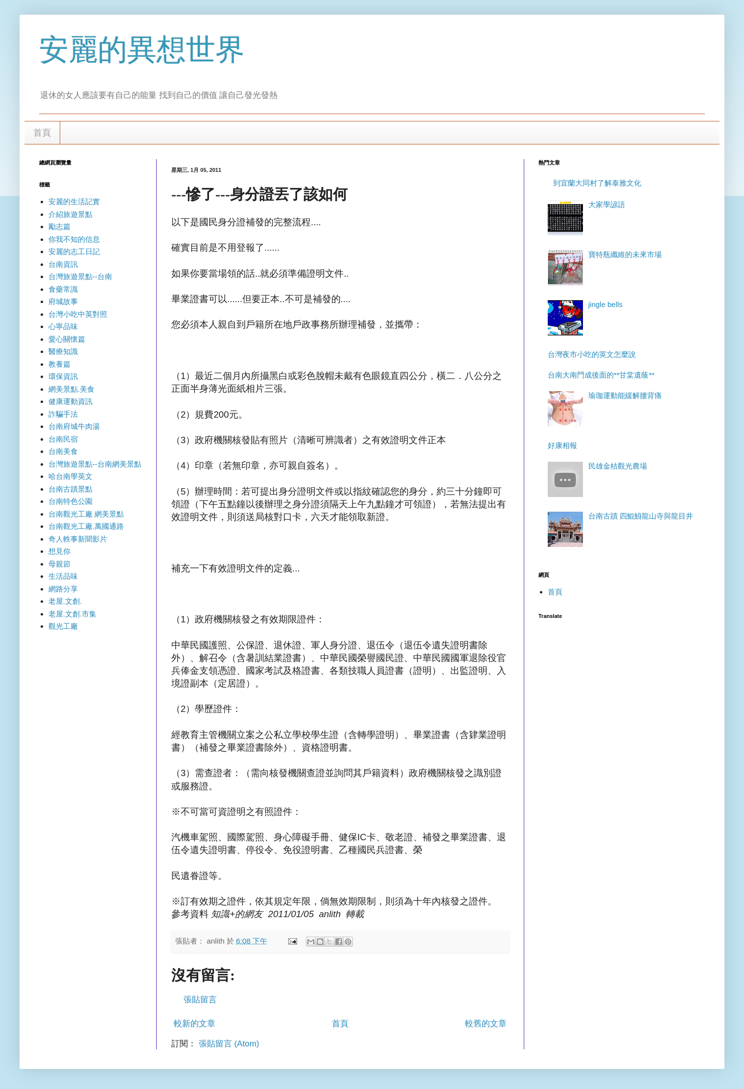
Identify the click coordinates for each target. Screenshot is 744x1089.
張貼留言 (200, 999)
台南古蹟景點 (70, 489)
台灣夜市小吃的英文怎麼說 (592, 354)
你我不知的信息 (74, 239)
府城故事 (63, 301)
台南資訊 (63, 264)
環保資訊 (63, 376)
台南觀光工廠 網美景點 (86, 514)
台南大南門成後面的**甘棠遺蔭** (601, 375)
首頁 (42, 133)
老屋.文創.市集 (72, 614)
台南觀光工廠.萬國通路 (86, 526)
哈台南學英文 (70, 476)
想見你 (59, 551)
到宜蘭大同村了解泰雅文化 (597, 183)
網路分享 (63, 589)
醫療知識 (63, 351)
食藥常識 (63, 289)
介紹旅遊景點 (70, 214)
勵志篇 (59, 226)
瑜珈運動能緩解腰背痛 (625, 395)
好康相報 (562, 445)
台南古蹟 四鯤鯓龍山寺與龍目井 (640, 516)
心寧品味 (63, 326)
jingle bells (605, 304)
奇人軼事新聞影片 (77, 539)
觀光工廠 (63, 626)
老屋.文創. (65, 601)
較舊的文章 (486, 1023)
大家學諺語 (606, 204)
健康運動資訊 (70, 401)
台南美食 (63, 451)
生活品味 (63, 576)
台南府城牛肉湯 (74, 426)
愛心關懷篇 (66, 339)
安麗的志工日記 (74, 251)
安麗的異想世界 (142, 49)
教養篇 (59, 364)
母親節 (59, 564)
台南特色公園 (70, 501)
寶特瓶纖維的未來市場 (625, 254)
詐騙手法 (63, 414)
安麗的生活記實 (74, 201)
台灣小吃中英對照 (77, 314)
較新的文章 (194, 1023)
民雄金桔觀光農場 (617, 466)
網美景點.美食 (71, 389)
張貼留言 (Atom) (229, 1043)
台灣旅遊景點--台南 (80, 276)
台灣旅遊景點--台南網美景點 (94, 464)
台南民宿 (63, 439)
